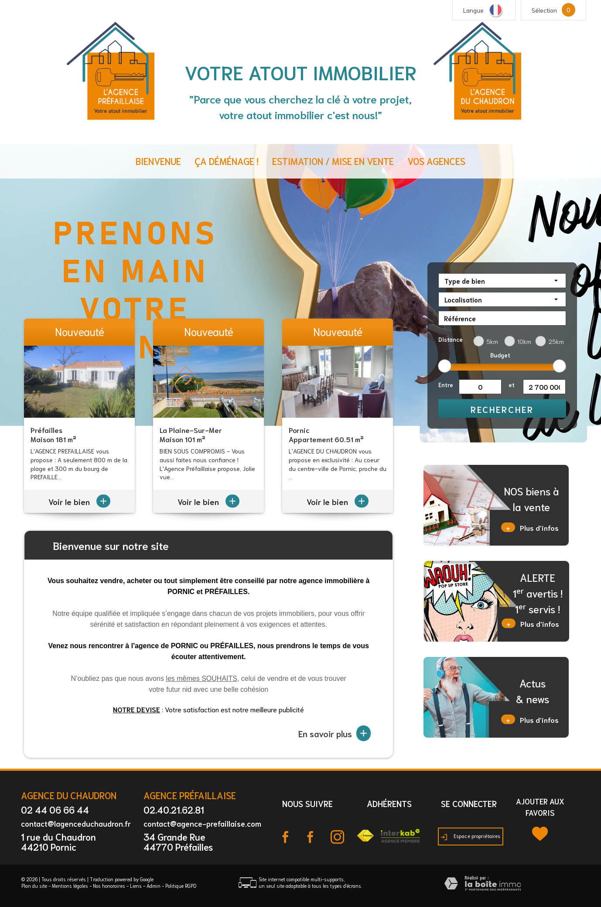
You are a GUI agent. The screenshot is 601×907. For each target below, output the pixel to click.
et (512, 384)
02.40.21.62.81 (173, 809)
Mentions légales (70, 886)
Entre (445, 384)
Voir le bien (79, 501)
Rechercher (502, 409)
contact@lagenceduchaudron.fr (76, 823)
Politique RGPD (180, 886)
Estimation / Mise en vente (333, 161)
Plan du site (34, 886)
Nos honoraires (109, 886)
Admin (153, 886)
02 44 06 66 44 (55, 809)
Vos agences (436, 161)
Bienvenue (158, 161)
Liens (136, 886)
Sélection (544, 10)
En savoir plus (334, 733)
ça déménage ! (227, 161)
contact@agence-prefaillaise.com (202, 823)
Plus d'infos (530, 527)
